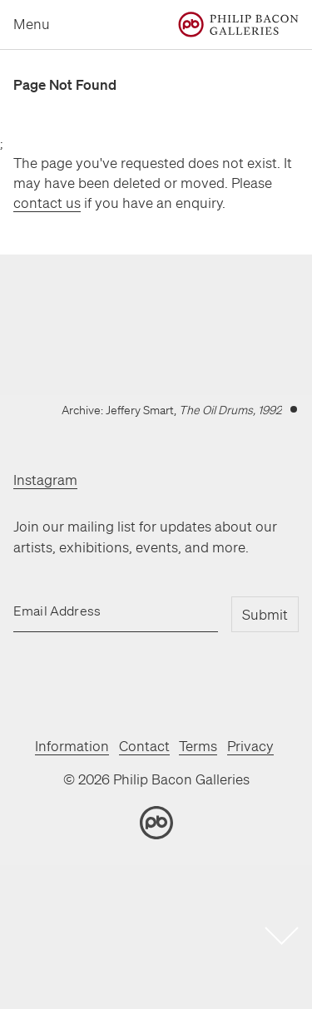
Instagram (45, 479)
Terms (198, 745)
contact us (47, 202)
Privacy (250, 745)
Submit (265, 614)
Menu (31, 23)
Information (72, 745)
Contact (144, 745)
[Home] (238, 24)
